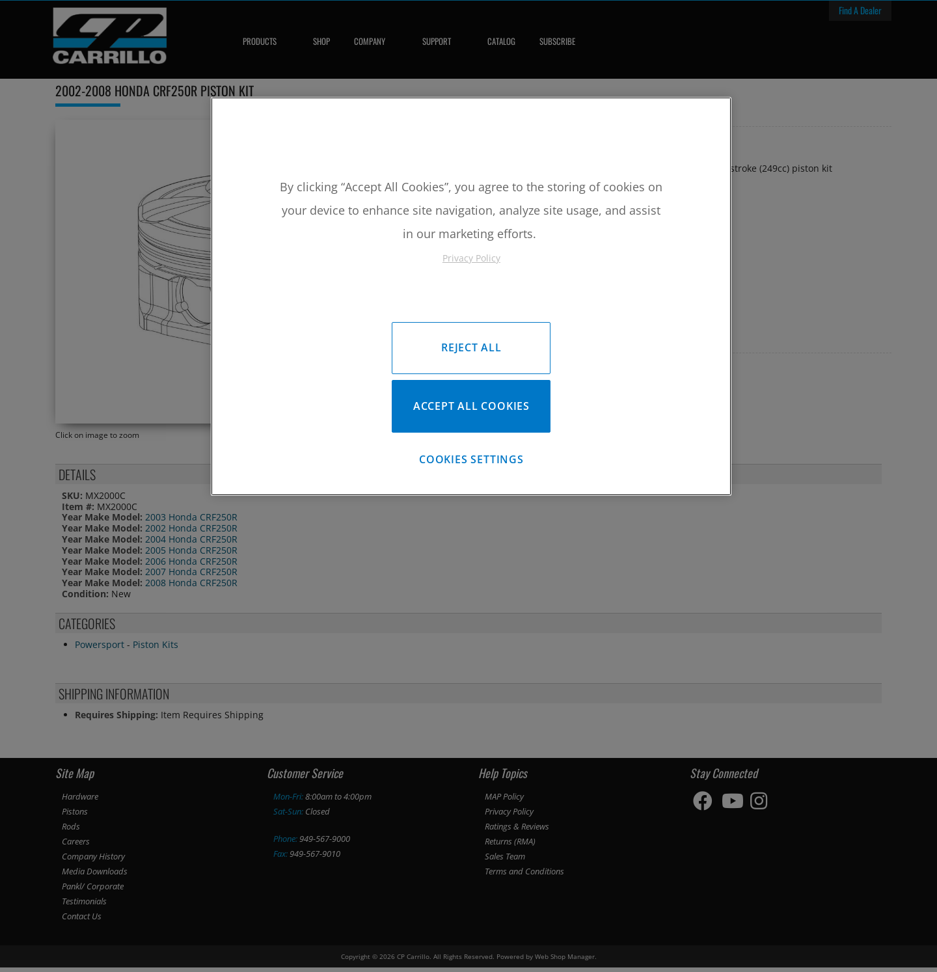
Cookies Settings (471, 464)
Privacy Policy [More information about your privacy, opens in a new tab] (471, 258)
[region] (471, 298)
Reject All (471, 347)
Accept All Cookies (471, 408)
